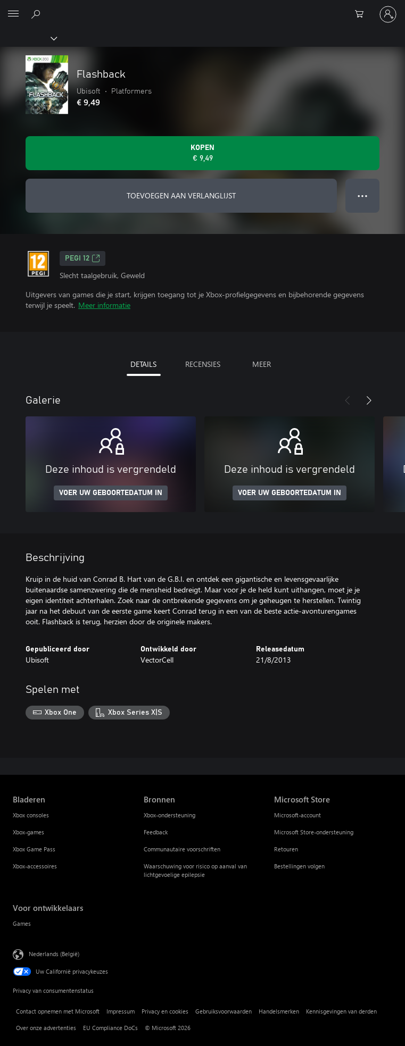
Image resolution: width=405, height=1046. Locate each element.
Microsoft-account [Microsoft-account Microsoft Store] (297, 814)
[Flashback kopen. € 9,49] (202, 153)
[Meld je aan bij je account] (388, 14)
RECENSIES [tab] (202, 364)
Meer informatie (104, 305)
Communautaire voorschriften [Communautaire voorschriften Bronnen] (182, 849)
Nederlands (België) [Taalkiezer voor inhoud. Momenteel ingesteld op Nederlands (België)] (54, 953)
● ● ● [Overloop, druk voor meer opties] (363, 195)
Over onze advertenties (46, 1027)
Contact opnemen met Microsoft (58, 1011)
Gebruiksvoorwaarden (223, 1011)
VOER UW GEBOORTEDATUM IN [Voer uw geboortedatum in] (110, 493)
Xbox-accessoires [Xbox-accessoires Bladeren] (35, 866)
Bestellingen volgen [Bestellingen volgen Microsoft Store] (299, 866)
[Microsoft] (202, 8)
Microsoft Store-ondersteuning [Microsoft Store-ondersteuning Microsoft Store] (313, 832)
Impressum (120, 1011)
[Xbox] (28, 38)
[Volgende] (368, 400)
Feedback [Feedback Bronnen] (156, 832)
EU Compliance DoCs (110, 1027)
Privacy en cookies (165, 1011)
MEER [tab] (261, 364)
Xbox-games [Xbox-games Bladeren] (28, 832)
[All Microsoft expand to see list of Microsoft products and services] (13, 14)
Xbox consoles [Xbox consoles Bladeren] (31, 814)
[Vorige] (347, 400)
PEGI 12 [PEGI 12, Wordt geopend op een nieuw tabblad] (82, 258)
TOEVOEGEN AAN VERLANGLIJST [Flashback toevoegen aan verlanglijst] (181, 195)
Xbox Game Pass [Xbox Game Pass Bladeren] (34, 849)
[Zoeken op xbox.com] (37, 13)
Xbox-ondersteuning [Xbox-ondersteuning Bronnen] (169, 814)
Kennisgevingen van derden (341, 1011)
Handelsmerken (279, 1011)
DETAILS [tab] (143, 364)
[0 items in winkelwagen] (362, 14)
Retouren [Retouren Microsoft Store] (286, 849)
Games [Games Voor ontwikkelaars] (22, 923)
